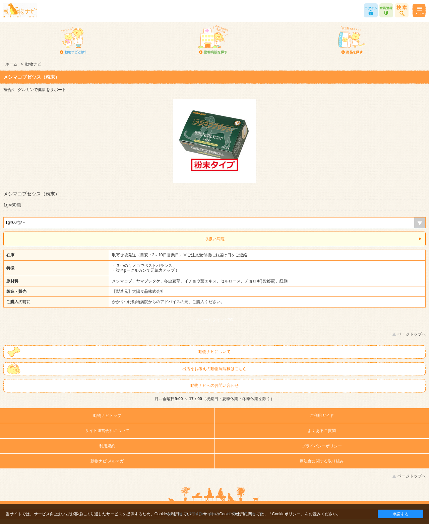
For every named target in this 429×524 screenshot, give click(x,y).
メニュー (419, 10)
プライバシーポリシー (322, 446)
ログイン (371, 10)
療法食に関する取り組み (322, 461)
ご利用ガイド (322, 415)
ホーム (11, 64)
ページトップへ (411, 334)
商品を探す (352, 40)
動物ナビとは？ (73, 40)
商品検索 (402, 10)
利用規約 (107, 446)
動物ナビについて (214, 351)
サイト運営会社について (107, 430)
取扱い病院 (214, 239)
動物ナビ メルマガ (107, 461)
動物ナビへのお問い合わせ (214, 385)
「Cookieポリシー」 (286, 514)
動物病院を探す (212, 40)
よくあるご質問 (322, 430)
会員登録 (386, 10)
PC (230, 320)
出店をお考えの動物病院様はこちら (214, 368)
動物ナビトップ (107, 415)
